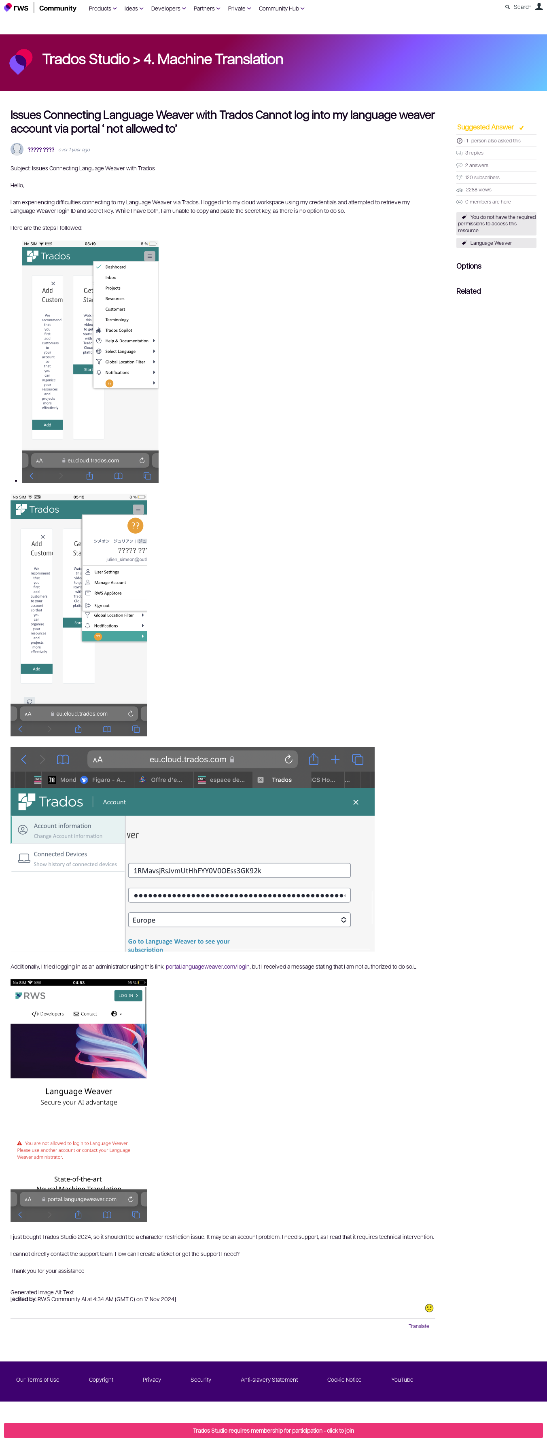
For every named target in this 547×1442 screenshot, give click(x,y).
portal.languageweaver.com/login (208, 966)
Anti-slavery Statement (269, 1379)
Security (201, 1379)
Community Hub (279, 8)
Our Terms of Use (37, 1379)
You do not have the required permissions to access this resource (497, 224)
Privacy (152, 1379)
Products (100, 8)
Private (237, 8)
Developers (165, 8)
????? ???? (41, 149)
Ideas (131, 8)
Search (523, 6)
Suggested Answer (486, 126)
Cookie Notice (344, 1379)
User (539, 6)
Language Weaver (491, 243)
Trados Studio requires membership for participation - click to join (273, 1430)
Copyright (101, 1379)
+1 (466, 140)
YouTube (402, 1379)
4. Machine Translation (213, 58)
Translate (419, 1326)
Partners (204, 8)
